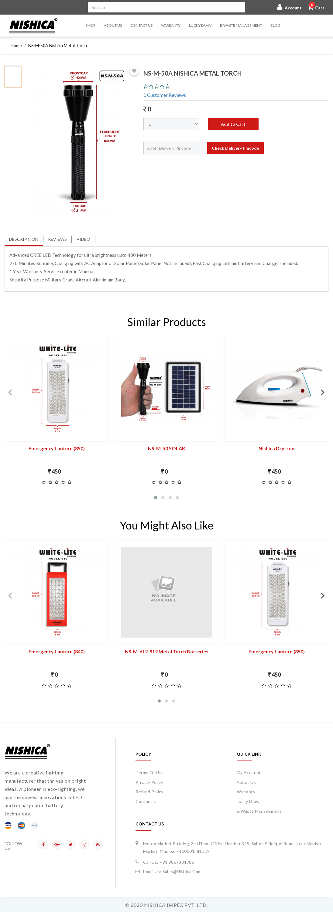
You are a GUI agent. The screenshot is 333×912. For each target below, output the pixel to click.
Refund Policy (149, 791)
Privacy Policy (149, 782)
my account (249, 772)
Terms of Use (150, 772)
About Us (113, 25)
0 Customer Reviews (164, 95)
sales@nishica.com (182, 871)
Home (16, 45)
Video (83, 239)
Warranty (170, 25)
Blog (275, 25)
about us (246, 782)
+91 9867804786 (177, 862)
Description (23, 239)
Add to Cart (233, 124)
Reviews (57, 239)
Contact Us (141, 25)
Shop (90, 25)
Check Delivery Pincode (235, 148)
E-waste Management (241, 25)
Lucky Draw (200, 25)
